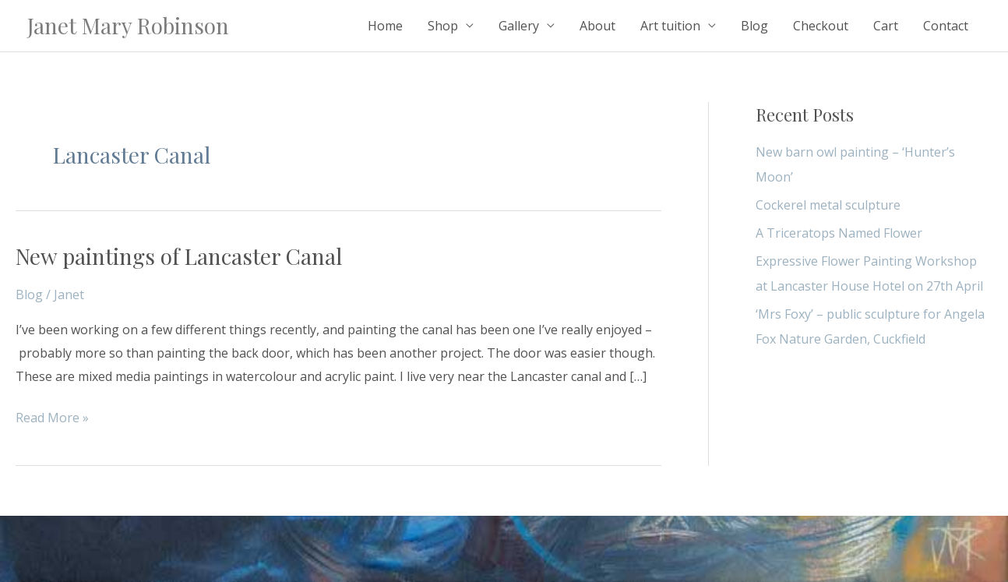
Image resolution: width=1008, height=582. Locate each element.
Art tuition (670, 25)
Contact (945, 25)
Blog (754, 25)
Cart (885, 25)
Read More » (52, 416)
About (597, 25)
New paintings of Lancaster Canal (179, 256)
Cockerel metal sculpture (828, 204)
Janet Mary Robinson (128, 25)
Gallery (519, 25)
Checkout (820, 25)
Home (385, 25)
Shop (443, 25)
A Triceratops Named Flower (839, 233)
